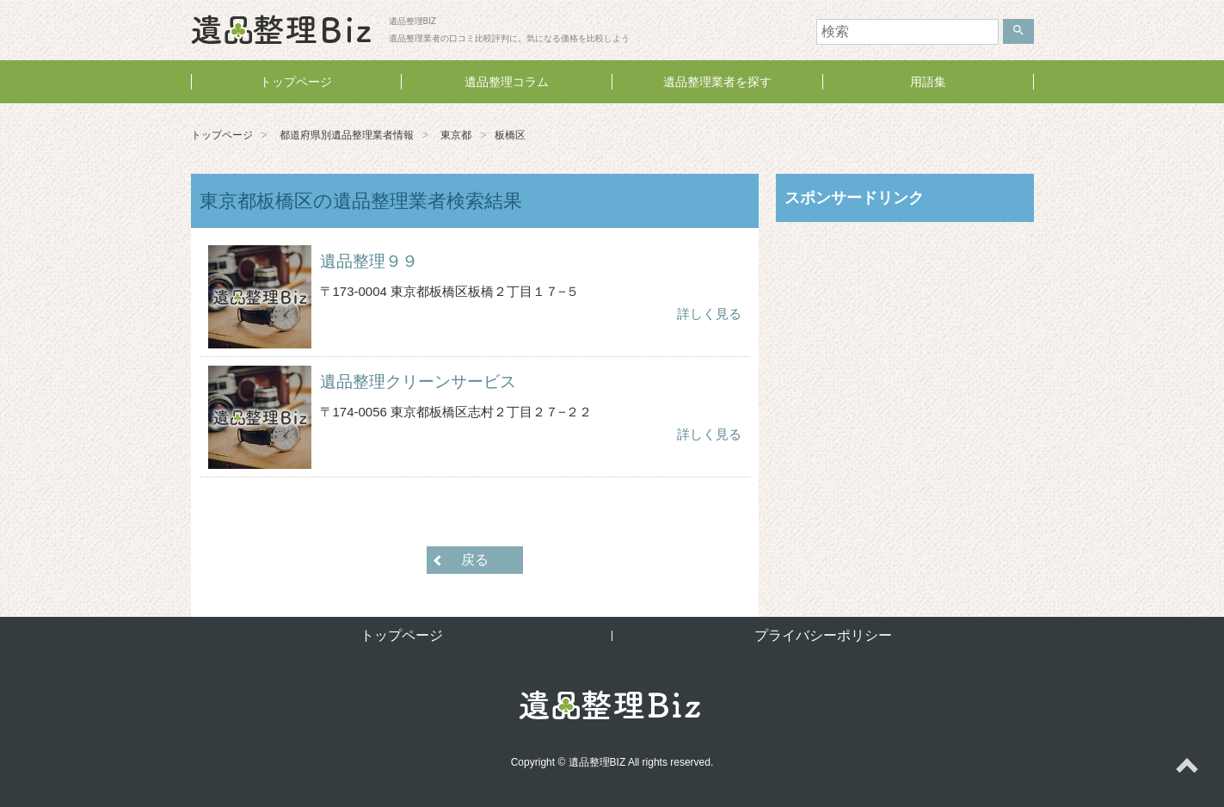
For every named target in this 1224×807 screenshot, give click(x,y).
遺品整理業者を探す (717, 82)
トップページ (296, 82)
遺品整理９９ (369, 261)
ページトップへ (1186, 769)
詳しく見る (709, 313)
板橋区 (510, 135)
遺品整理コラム (506, 82)
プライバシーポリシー (823, 635)
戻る (475, 559)
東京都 (455, 135)
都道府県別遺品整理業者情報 (347, 135)
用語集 (928, 82)
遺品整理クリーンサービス (418, 382)
